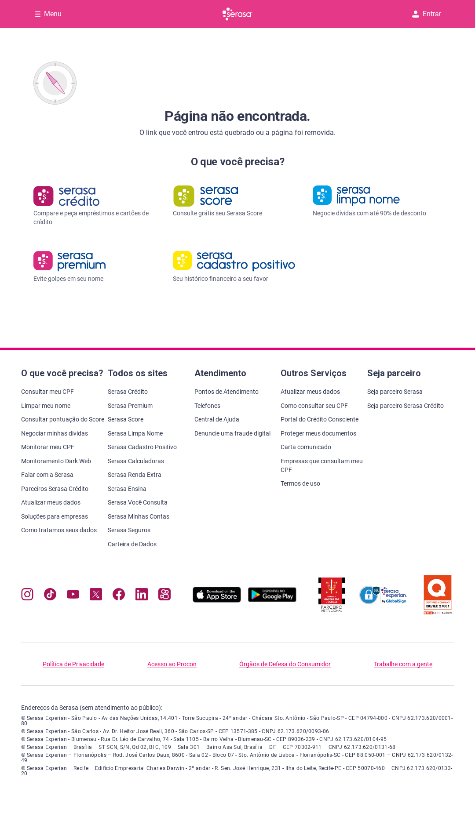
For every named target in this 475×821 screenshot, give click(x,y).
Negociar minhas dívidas (54, 433)
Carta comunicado (306, 446)
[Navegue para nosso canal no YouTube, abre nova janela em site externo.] (73, 596)
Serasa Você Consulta (138, 502)
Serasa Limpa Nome (135, 433)
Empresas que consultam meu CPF (322, 465)
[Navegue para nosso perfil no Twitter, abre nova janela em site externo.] (96, 596)
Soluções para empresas (54, 516)
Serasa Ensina (127, 488)
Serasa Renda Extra (134, 474)
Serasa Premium (130, 405)
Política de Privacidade (73, 664)
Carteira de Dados (132, 544)
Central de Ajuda (216, 419)
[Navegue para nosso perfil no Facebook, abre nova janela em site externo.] (119, 596)
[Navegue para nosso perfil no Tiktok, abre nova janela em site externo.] (50, 596)
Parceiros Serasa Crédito (54, 488)
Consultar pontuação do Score (62, 419)
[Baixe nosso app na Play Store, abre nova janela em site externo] (272, 600)
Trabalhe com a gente (403, 664)
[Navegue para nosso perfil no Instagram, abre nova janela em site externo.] (27, 596)
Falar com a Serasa (47, 474)
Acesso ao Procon (172, 664)
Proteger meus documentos (318, 433)
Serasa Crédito (128, 391)
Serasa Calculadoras (136, 461)
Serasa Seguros (129, 530)
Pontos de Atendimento (226, 391)
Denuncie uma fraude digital (232, 433)
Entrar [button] (426, 14)
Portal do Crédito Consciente (319, 419)
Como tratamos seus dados (59, 530)
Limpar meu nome (45, 405)
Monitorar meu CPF (47, 446)
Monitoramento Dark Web (56, 461)
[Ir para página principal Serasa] (237, 14)
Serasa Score (125, 419)
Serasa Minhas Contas (138, 516)
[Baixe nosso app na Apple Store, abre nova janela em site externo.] (217, 600)
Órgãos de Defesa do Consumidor (285, 664)
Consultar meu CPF (47, 391)
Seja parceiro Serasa (395, 391)
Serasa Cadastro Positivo (142, 446)
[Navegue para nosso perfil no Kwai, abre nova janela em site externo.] (164, 596)
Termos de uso (300, 483)
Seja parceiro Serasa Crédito (405, 405)
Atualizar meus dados (50, 502)
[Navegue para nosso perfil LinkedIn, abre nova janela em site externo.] (141, 596)
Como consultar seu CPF (314, 405)
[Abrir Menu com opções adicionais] (48, 14)
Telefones (207, 405)
